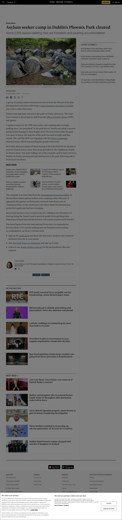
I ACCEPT (108, 503)
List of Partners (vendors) (61, 505)
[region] (61, 506)
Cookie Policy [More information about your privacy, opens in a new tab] (34, 510)
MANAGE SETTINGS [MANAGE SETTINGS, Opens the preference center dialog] (109, 508)
